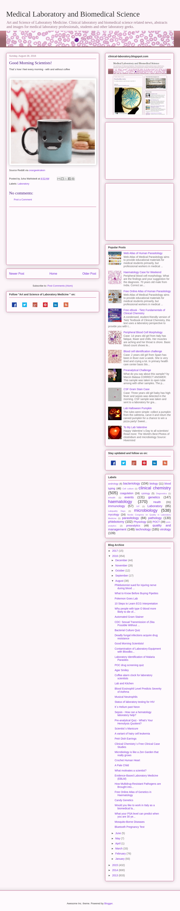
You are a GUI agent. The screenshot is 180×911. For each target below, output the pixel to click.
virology (165, 529)
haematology (120, 501)
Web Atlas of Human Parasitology (143, 253)
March (119, 848)
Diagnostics (161, 493)
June (118, 833)
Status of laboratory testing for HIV (135, 701)
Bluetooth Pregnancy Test (129, 826)
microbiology (146, 510)
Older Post (89, 273)
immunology (116, 506)
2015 (115, 865)
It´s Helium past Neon (127, 706)
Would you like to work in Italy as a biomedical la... (135, 807)
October (120, 570)
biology (154, 483)
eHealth (111, 497)
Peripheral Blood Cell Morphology (143, 332)
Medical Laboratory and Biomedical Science (73, 14)
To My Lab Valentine (135, 427)
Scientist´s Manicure (126, 728)
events (129, 497)
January (120, 858)
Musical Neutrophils (126, 696)
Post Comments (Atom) (60, 285)
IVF (137, 506)
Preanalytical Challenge (137, 370)
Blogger (108, 903)
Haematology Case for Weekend (142, 272)
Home (53, 273)
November (121, 565)
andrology (113, 483)
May (118, 838)
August (119, 580)
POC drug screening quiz (129, 665)
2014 (115, 870)
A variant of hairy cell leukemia (132, 733)
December (121, 560)
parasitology (130, 518)
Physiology (140, 521)
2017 (115, 550)
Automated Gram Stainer (129, 616)
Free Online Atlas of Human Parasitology (147, 291)
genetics (154, 497)
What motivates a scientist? (130, 770)
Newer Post (16, 273)
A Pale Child (122, 765)
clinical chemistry (155, 488)
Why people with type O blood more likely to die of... (135, 610)
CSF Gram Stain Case (137, 389)
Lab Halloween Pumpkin (138, 408)
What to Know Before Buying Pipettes (136, 593)
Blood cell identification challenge (143, 351)
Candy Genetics (124, 800)
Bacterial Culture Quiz (127, 630)
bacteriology (131, 483)
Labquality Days (116, 511)
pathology (155, 518)
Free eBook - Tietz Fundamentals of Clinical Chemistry (144, 312)
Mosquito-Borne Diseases (130, 821)
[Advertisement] (52, 236)
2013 (115, 875)
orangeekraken (37, 170)
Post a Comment (23, 199)
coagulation (127, 493)
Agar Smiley (122, 670)
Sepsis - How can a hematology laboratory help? (133, 714)
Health (157, 502)
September (122, 575)
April (118, 843)
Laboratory (23, 183)
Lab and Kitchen (124, 683)
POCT (156, 521)
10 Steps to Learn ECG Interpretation (136, 603)
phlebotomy (116, 522)
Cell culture (128, 488)
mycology (113, 514)
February (120, 853)
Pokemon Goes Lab (126, 598)
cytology (145, 493)
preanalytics (133, 525)
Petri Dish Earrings (125, 738)
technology (143, 529)
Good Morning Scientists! (129, 643)
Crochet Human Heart (127, 760)
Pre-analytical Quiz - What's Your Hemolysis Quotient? (134, 722)
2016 (115, 555)
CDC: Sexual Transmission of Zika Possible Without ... (134, 624)
